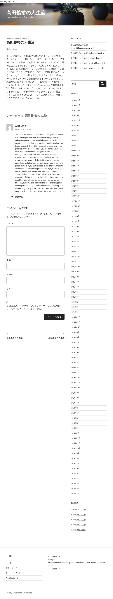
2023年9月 (75, 156)
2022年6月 (75, 226)
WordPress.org (12, 578)
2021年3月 (75, 302)
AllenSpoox (21, 126)
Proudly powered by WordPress (19, 593)
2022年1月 (75, 252)
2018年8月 (75, 458)
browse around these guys (41, 137)
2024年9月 (75, 125)
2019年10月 (76, 388)
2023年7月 (75, 161)
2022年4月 (75, 236)
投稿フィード (11, 568)
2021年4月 (75, 297)
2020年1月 (75, 373)
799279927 (25, 38)
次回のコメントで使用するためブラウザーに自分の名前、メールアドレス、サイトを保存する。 (34, 307)
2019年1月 (75, 433)
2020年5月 (75, 352)
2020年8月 (75, 337)
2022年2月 (75, 246)
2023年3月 (75, 181)
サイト (9, 288)
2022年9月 (75, 211)
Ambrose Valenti (95, 53)
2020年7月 (75, 342)
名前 (9, 260)
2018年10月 (76, 448)
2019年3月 (75, 423)
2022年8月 (75, 216)
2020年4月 (75, 357)
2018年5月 (75, 473)
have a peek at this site (36, 135)
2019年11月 (76, 383)
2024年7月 (75, 136)
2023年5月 (75, 171)
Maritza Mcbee (94, 63)
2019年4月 (75, 418)
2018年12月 (76, 438)
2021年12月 (76, 257)
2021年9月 (75, 272)
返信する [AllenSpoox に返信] (19, 197)
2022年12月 (76, 196)
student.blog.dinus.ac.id (80, 48)
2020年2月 (75, 368)
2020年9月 (75, 332)
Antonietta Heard (95, 68)
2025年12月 (76, 100)
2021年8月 (75, 277)
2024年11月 (76, 120)
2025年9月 (75, 115)
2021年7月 (75, 282)
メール (10, 274)
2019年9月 (75, 393)
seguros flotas (94, 58)
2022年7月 (75, 221)
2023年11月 (76, 151)
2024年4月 (75, 140)
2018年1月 (75, 494)
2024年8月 (75, 130)
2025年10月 (76, 110)
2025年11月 (76, 105)
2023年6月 (75, 166)
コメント (11, 223)
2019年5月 (75, 413)
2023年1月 (75, 191)
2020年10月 (76, 327)
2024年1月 (75, 145)
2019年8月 (75, 398)
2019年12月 (76, 378)
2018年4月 (75, 478)
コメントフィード (13, 573)
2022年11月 (76, 201)
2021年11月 (76, 262)
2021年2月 (75, 307)
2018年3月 (75, 484)
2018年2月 (75, 489)
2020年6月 (75, 347)
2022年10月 (76, 206)
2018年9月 (75, 453)
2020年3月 (75, 362)
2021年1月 (75, 312)
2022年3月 (75, 241)
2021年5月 (75, 292)
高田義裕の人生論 (25, 13)
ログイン (9, 563)
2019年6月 (75, 408)
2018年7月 (75, 463)
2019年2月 (75, 428)
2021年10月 (76, 267)
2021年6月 (75, 287)
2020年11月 (76, 322)
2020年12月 (76, 317)
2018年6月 (75, 468)
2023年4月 (75, 176)
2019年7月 (75, 403)
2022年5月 (75, 231)
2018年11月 (76, 443)
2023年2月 (75, 186)
